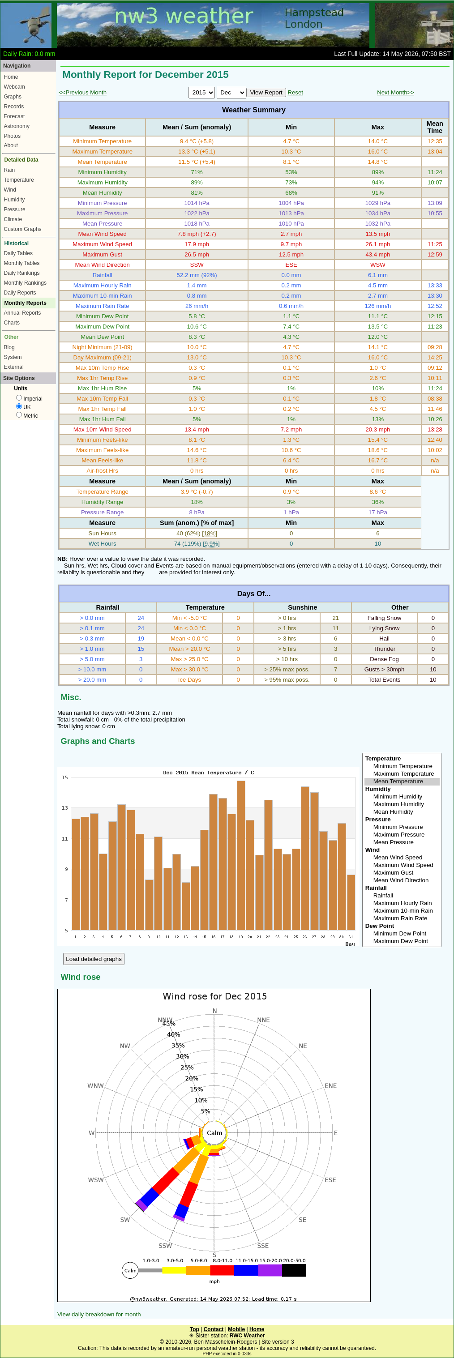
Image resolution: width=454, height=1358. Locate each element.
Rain (9, 170)
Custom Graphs (23, 229)
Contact (214, 1329)
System (13, 357)
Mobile (236, 1329)
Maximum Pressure (402, 835)
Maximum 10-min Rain (402, 911)
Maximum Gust (402, 873)
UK (23, 407)
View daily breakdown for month (99, 1314)
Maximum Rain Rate (402, 918)
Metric (27, 416)
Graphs (12, 97)
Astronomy (17, 126)
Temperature (19, 180)
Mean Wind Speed (402, 858)
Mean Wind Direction (402, 880)
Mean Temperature (402, 782)
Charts (12, 323)
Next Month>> (395, 92)
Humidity (14, 199)
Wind (10, 190)
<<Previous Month (83, 92)
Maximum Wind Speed (402, 865)
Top (194, 1329)
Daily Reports (20, 293)
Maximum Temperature (402, 774)
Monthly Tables (22, 263)
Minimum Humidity (402, 797)
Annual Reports (22, 313)
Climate (13, 219)
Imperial (29, 399)
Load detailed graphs (94, 959)
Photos (12, 136)
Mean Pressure (402, 842)
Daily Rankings (22, 273)
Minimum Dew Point (402, 934)
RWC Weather (247, 1335)
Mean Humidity (402, 812)
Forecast (14, 116)
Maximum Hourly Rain (402, 903)
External (14, 367)
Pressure (15, 209)
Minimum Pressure (402, 827)
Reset (295, 92)
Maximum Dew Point (402, 941)
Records (14, 106)
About (11, 145)
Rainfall (402, 896)
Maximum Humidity (402, 804)
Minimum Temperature (402, 766)
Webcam (14, 87)
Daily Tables (18, 253)
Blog (9, 347)
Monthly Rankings (25, 283)
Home (11, 77)
